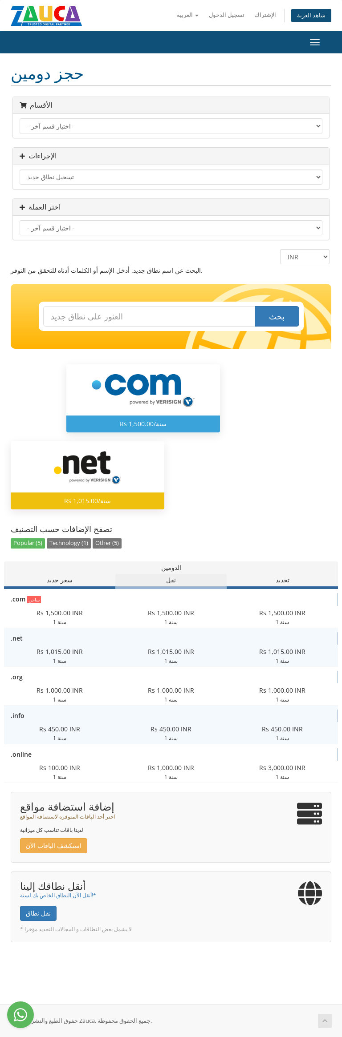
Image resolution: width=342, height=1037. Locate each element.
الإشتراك (265, 15)
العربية (188, 15)
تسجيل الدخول (226, 15)
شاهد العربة (311, 15)
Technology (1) (68, 543)
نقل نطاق (38, 913)
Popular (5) (27, 543)
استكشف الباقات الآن (53, 845)
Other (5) (107, 543)
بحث (277, 316)
